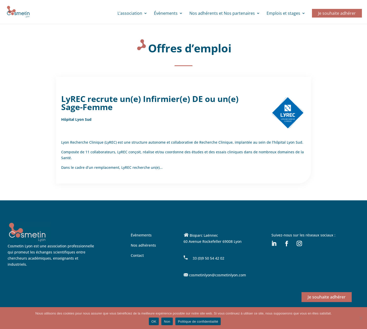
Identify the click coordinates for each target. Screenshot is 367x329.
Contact (137, 255)
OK (153, 321)
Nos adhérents (143, 245)
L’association (129, 13)
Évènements (166, 13)
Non (167, 321)
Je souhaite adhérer (337, 13)
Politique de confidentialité (198, 321)
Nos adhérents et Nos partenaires (222, 13)
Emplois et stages (283, 13)
